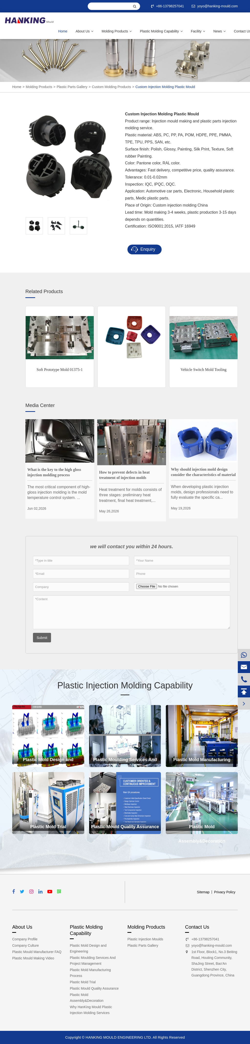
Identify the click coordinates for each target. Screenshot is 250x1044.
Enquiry (143, 250)
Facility (198, 31)
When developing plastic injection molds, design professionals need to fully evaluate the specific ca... (202, 492)
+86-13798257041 (168, 6)
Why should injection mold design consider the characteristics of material (203, 472)
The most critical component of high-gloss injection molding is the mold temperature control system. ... (58, 492)
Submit (42, 638)
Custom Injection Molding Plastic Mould (165, 87)
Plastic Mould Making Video (33, 958)
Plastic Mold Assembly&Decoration (201, 829)
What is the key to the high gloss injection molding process (54, 472)
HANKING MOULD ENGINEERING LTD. (119, 1037)
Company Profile (25, 939)
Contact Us (197, 927)
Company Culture (25, 945)
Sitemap (203, 892)
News (219, 31)
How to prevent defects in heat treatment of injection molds (124, 475)
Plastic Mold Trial (48, 826)
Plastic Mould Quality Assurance (125, 826)
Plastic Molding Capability (161, 31)
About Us (84, 31)
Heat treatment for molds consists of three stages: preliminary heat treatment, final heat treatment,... (130, 495)
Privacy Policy (224, 892)
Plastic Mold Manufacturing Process (201, 762)
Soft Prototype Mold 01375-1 (60, 370)
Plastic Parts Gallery (72, 87)
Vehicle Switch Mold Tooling (203, 370)
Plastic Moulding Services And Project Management (125, 762)
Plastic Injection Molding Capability (125, 685)
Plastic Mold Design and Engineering (48, 762)
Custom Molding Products (111, 87)
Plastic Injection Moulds (145, 939)
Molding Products (117, 31)
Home (62, 31)
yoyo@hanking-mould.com (211, 945)
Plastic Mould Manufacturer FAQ (37, 952)
